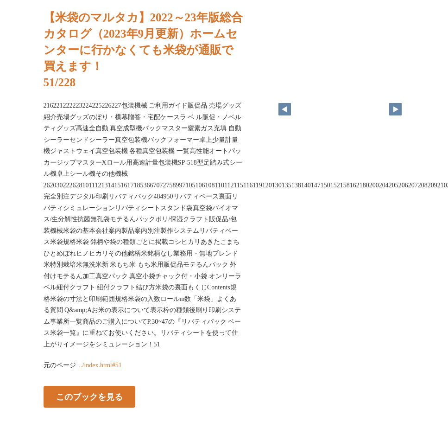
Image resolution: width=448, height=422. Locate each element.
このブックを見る (89, 397)
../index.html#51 (100, 365)
